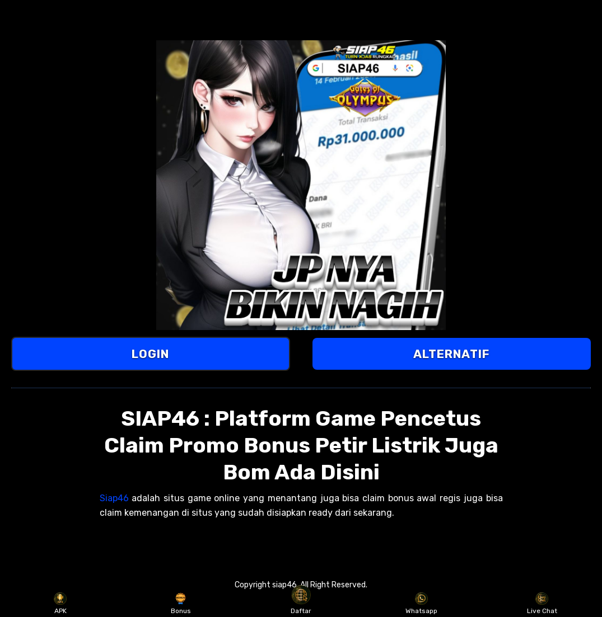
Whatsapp (421, 603)
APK (60, 603)
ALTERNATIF (451, 354)
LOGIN (150, 354)
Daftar (301, 603)
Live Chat (542, 603)
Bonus (181, 603)
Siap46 (114, 498)
